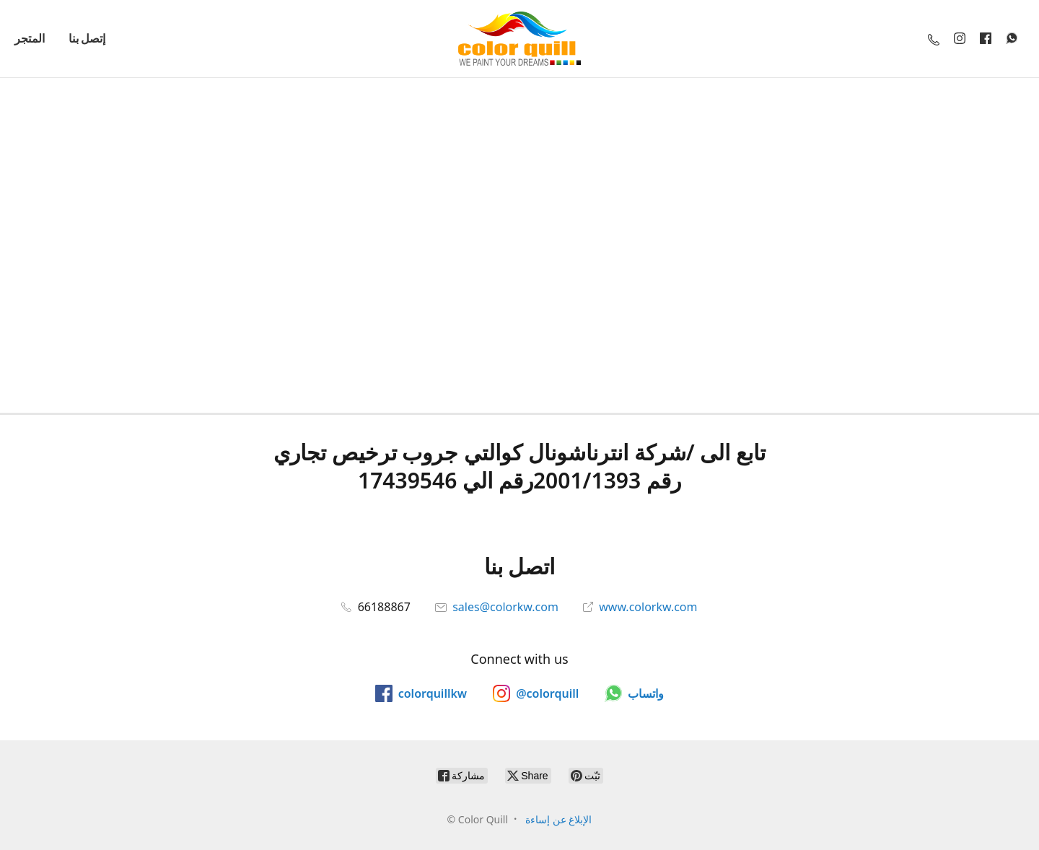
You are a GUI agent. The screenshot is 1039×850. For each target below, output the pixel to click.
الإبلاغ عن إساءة (558, 819)
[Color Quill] (519, 38)
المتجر (29, 38)
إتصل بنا (87, 38)
